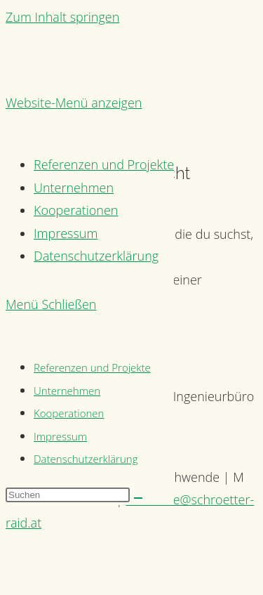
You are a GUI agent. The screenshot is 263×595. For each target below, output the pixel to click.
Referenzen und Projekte (92, 367)
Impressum (60, 436)
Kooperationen (69, 413)
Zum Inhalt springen (62, 16)
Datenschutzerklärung (85, 459)
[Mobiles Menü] (51, 304)
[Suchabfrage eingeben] (68, 495)
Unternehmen (67, 391)
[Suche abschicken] (138, 498)
